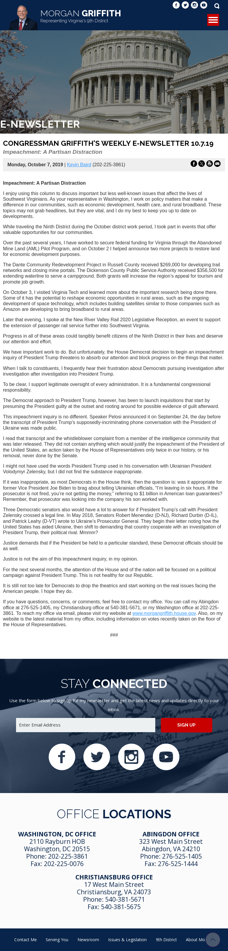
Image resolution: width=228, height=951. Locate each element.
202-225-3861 (68, 856)
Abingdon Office (171, 834)
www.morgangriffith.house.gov (164, 613)
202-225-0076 (64, 864)
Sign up (186, 725)
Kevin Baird (79, 164)
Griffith (80, 15)
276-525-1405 (182, 856)
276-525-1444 (178, 864)
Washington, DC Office (57, 834)
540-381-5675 (121, 907)
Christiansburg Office (114, 877)
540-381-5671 (125, 899)
